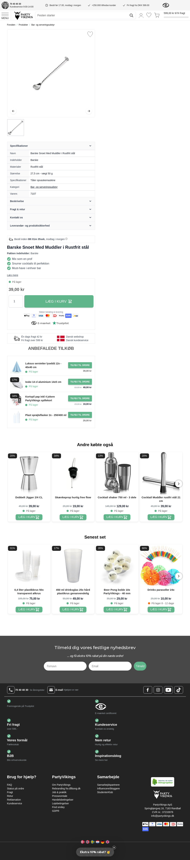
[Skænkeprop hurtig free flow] (73, 517)
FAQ (9, 784)
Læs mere (12, 275)
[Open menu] (5, 15)
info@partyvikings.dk (162, 815)
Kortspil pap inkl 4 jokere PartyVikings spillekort (40, 398)
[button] (95, 852)
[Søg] (131, 15)
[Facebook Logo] (147, 690)
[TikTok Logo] (178, 690)
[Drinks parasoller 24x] (161, 610)
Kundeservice (14, 803)
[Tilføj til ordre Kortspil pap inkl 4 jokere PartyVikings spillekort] (80, 398)
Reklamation (14, 799)
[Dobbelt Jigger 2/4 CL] (29, 517)
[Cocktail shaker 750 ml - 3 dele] (117, 517)
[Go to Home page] (23, 15)
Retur (10, 796)
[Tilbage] (13, 111)
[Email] (110, 666)
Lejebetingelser (60, 803)
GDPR (55, 810)
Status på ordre (15, 788)
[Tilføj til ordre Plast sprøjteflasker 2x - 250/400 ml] (80, 415)
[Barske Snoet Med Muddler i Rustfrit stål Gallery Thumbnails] (15, 127)
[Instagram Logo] (158, 690)
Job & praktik (59, 792)
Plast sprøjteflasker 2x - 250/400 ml (45, 415)
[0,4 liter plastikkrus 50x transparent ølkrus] (29, 610)
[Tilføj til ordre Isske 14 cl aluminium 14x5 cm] (80, 382)
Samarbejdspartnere (108, 784)
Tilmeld (140, 666)
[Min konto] (141, 15)
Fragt (10, 792)
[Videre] (89, 111)
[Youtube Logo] (168, 690)
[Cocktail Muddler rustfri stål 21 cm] (161, 517)
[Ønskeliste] (148, 15)
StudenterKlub (105, 792)
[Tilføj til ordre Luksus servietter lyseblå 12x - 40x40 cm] (80, 365)
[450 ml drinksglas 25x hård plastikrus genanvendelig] (73, 610)
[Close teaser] (114, 847)
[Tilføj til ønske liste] (90, 34)
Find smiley (58, 807)
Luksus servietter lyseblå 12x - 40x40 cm (43, 365)
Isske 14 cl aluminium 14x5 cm (43, 382)
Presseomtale (59, 796)
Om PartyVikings (61, 784)
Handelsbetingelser (62, 799)
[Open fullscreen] (51, 73)
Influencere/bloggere (108, 788)
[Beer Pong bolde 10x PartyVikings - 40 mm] (117, 610)
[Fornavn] (65, 666)
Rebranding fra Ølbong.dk (66, 788)
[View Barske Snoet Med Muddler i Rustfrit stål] (15, 127)
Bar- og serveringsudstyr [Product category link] (44, 187)
